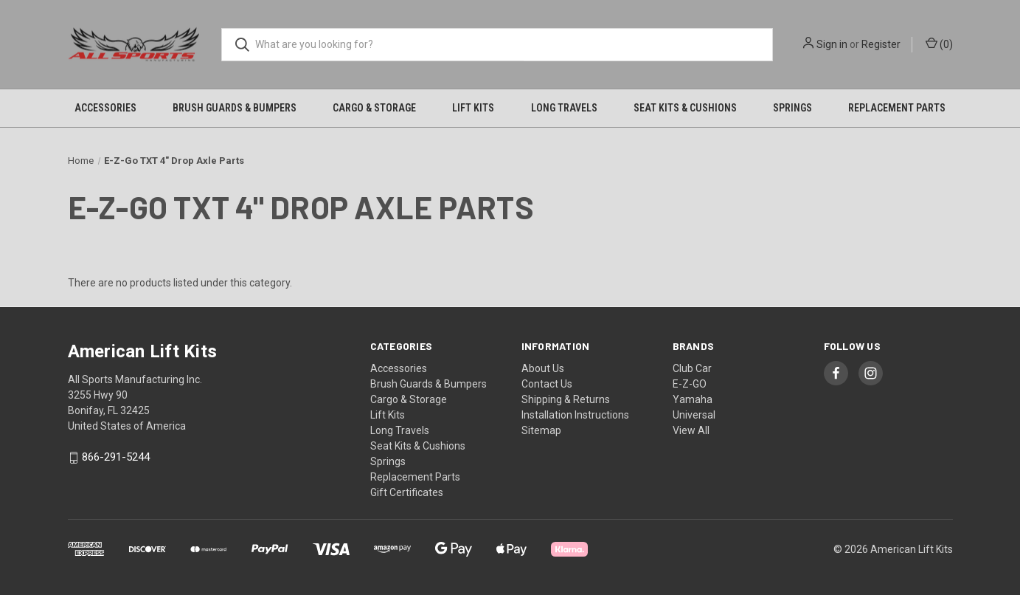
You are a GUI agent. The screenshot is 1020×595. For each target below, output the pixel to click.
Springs (792, 108)
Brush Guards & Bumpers (234, 108)
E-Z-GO (690, 384)
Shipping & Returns (565, 399)
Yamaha (692, 399)
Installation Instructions (575, 415)
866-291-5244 (116, 457)
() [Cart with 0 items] (939, 43)
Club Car (692, 368)
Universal (694, 415)
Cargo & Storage (374, 108)
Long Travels (564, 108)
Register (881, 44)
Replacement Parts (897, 108)
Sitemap (541, 430)
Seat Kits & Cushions (685, 108)
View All (691, 430)
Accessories (105, 108)
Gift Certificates (406, 492)
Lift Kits (473, 108)
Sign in (831, 44)
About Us (542, 368)
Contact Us (546, 384)
